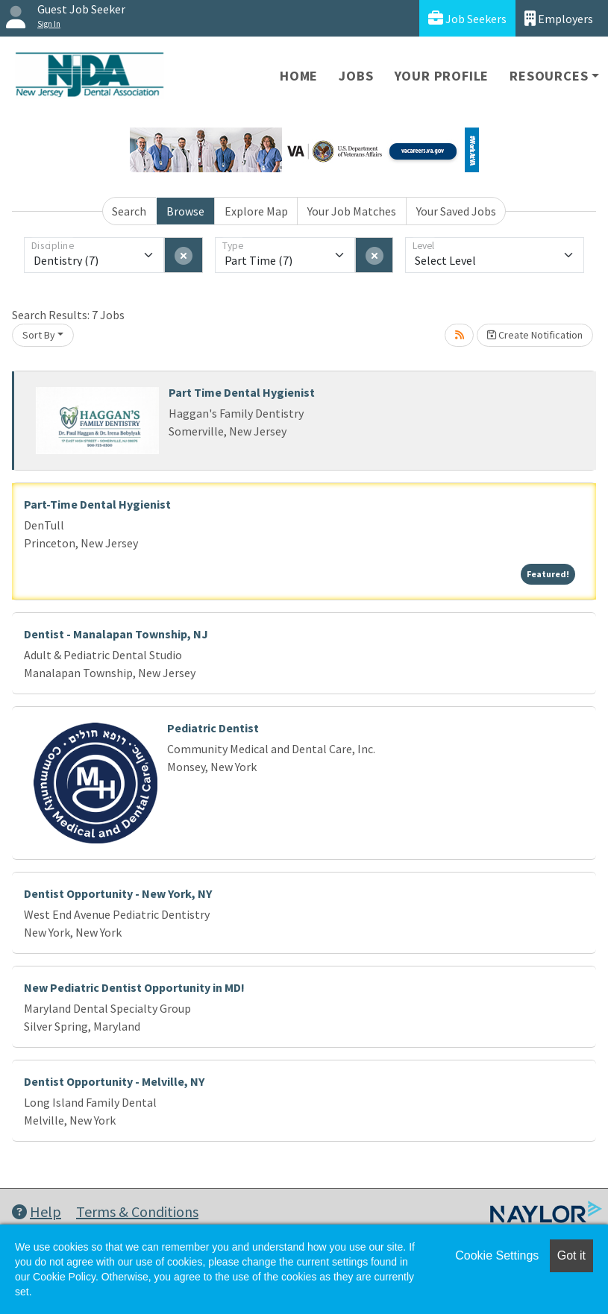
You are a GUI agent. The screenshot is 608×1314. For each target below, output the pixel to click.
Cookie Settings (497, 1255)
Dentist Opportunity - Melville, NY (114, 1081)
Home (299, 75)
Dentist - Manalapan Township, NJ (116, 633)
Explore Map (256, 211)
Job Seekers (467, 18)
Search (129, 211)
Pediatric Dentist (213, 727)
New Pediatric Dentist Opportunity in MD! (134, 987)
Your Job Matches (351, 211)
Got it (571, 1255)
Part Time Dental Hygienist (242, 392)
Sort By (38, 335)
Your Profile (442, 75)
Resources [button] (549, 75)
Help (36, 1211)
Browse (185, 211)
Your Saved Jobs (456, 211)
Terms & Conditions (137, 1211)
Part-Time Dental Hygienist (97, 504)
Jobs (356, 75)
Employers (558, 18)
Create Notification (535, 335)
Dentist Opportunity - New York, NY (118, 893)
